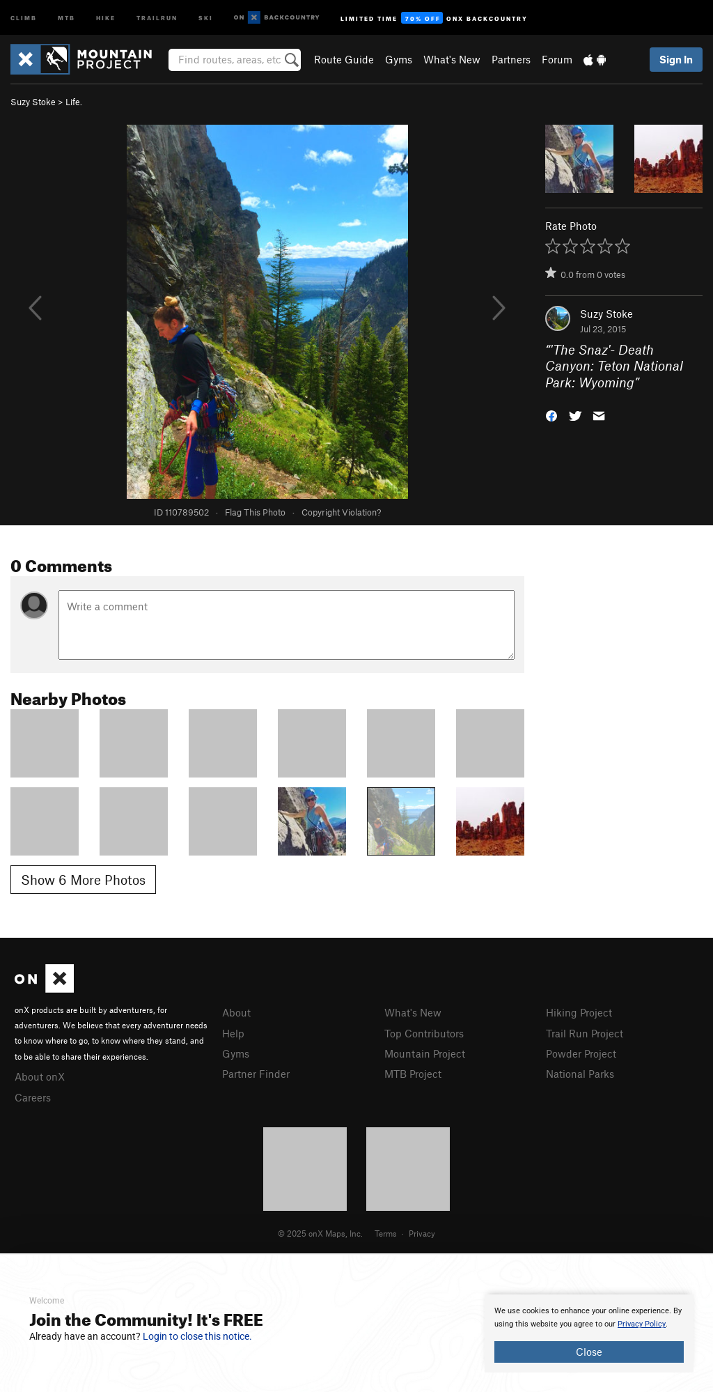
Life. (73, 101)
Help (233, 1033)
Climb (23, 17)
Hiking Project (579, 1012)
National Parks (580, 1073)
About (236, 1012)
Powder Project (581, 1053)
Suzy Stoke (33, 101)
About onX (40, 1076)
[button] (551, 415)
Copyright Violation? (341, 512)
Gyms (398, 59)
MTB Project (412, 1073)
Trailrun (157, 17)
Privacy (422, 1233)
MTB (66, 17)
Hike (106, 17)
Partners (511, 59)
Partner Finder (256, 1073)
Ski (205, 17)
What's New (451, 59)
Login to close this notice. (197, 1336)
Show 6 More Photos (83, 880)
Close (589, 1351)
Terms (386, 1233)
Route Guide (344, 59)
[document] (589, 1333)
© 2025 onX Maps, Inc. (320, 1233)
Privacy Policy (642, 1324)
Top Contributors (424, 1033)
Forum (557, 59)
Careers (33, 1097)
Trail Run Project (584, 1033)
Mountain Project (424, 1053)
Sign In (676, 59)
